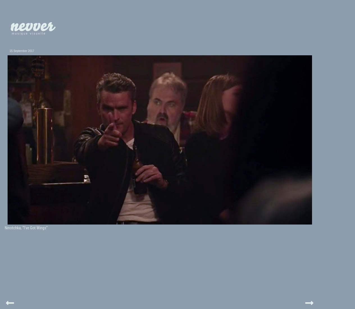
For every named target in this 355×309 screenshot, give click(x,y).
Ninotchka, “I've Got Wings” (26, 228)
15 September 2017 (22, 50)
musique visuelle (29, 33)
